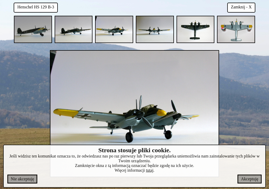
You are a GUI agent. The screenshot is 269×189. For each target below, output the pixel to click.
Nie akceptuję (22, 179)
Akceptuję (249, 179)
